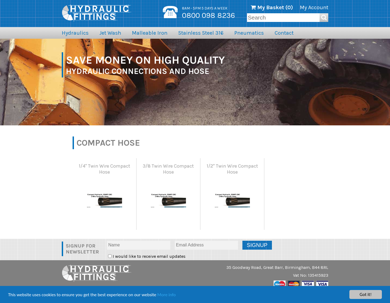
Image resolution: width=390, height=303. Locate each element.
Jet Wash (110, 33)
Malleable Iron (149, 33)
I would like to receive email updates (149, 256)
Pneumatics (249, 33)
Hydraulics (75, 33)
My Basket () (272, 7)
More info (166, 295)
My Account (314, 7)
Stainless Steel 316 (200, 33)
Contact (284, 33)
